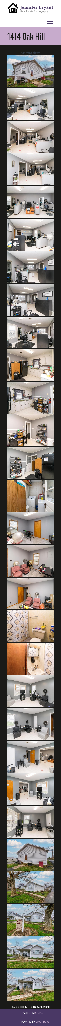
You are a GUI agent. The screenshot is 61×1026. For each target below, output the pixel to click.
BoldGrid (39, 1013)
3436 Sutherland (42, 1006)
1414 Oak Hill (26, 36)
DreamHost (42, 1021)
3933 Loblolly (17, 1006)
